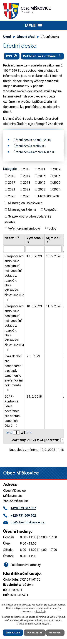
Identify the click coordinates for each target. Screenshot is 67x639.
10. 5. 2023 (34, 306)
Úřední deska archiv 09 (30, 146)
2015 (41, 176)
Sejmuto (53, 238)
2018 (26, 182)
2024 (56, 189)
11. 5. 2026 (53, 306)
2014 (26, 176)
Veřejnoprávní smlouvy (24, 228)
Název (10, 238)
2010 (26, 169)
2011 (41, 169)
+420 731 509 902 (19, 515)
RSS (12, 56)
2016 (56, 176)
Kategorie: (10, 169)
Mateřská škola (48, 196)
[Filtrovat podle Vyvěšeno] (35, 248)
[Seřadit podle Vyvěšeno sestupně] (28, 242)
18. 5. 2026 (53, 256)
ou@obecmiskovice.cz (23, 522)
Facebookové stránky (22, 565)
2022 (26, 189)
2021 (11, 189)
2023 (41, 189)
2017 (11, 182)
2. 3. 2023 (33, 356)
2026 (26, 196)
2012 (56, 169)
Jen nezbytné (34, 632)
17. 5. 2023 (34, 256)
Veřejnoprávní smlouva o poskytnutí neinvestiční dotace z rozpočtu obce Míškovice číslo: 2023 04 (14, 327)
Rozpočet (50, 209)
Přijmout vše (13, 632)
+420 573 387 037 (19, 508)
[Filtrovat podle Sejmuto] (53, 248)
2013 (11, 176)
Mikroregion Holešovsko (25, 203)
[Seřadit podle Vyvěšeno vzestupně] (28, 241)
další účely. (41, 611)
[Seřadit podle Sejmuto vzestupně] (48, 241)
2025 (11, 196)
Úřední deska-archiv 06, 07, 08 (35, 152)
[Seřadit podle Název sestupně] (18, 237)
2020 (56, 182)
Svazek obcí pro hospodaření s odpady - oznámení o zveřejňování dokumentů (13, 373)
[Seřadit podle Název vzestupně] (18, 236)
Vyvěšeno (34, 238)
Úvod (7, 37)
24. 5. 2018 (34, 396)
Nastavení (55, 632)
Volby (52, 228)
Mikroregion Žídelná (22, 209)
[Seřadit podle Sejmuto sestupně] (48, 242)
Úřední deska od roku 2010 (32, 140)
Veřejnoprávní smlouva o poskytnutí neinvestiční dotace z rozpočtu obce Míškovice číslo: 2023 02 (14, 277)
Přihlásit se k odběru (42, 56)
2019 (41, 182)
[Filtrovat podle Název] (14, 248)
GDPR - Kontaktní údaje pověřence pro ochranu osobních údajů (12, 411)
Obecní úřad (26, 37)
